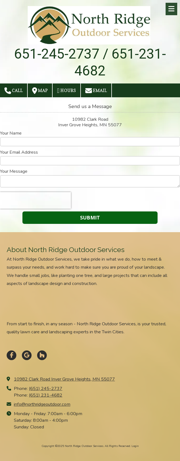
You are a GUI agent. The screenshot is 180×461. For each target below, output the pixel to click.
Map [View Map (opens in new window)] (40, 90)
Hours (66, 90)
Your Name (11, 133)
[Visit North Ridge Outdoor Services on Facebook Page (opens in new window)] (11, 355)
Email (96, 90)
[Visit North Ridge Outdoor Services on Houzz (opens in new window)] (42, 355)
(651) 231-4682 (45, 395)
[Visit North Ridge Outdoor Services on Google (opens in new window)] (27, 355)
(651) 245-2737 (45, 389)
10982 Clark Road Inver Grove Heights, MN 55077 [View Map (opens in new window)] (64, 379)
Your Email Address (19, 152)
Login (135, 446)
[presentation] (35, 200)
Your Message (13, 171)
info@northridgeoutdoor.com (42, 404)
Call (13, 90)
